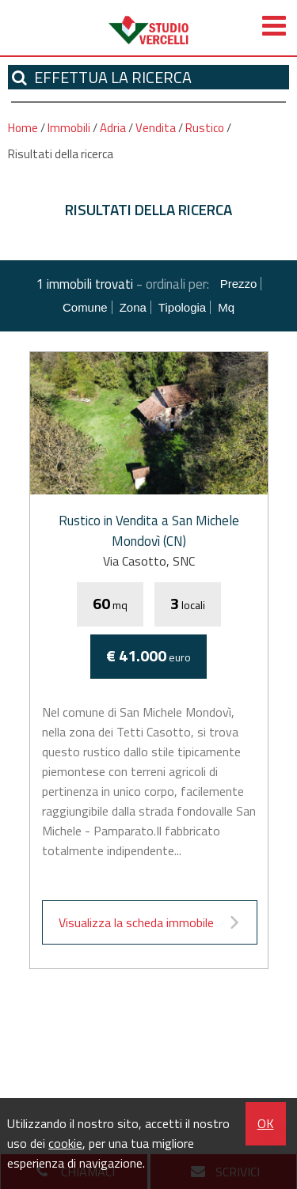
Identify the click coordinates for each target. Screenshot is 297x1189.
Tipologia (182, 307)
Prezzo (238, 283)
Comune (85, 307)
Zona (133, 307)
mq (226, 307)
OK (265, 1123)
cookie (65, 1143)
